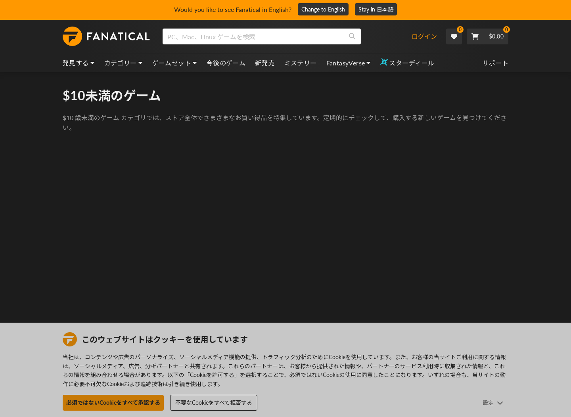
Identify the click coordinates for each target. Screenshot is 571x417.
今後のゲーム (226, 63)
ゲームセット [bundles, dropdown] (174, 63)
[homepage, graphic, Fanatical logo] (106, 36)
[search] (253, 36)
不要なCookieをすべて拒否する (213, 402)
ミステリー (300, 63)
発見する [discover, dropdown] (79, 63)
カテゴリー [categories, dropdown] (123, 63)
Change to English (323, 9)
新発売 (264, 63)
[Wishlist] (454, 36)
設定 (493, 402)
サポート (495, 63)
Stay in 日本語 (375, 9)
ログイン (424, 36)
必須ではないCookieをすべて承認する (113, 402)
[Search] (352, 36)
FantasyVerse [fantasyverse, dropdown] (348, 63)
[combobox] (287, 36)
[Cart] (487, 36)
